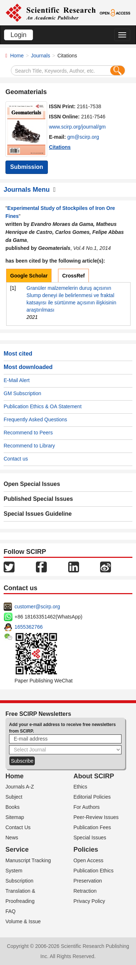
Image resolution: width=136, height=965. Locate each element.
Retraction (85, 891)
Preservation (88, 881)
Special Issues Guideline (38, 514)
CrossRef (73, 276)
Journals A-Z (19, 787)
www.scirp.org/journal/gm (77, 127)
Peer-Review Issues (96, 817)
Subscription (19, 881)
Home (17, 55)
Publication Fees (92, 827)
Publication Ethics (94, 870)
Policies (86, 849)
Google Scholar (29, 276)
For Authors (87, 807)
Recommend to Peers (28, 432)
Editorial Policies (92, 797)
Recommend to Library (29, 446)
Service (17, 849)
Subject (13, 797)
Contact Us (17, 827)
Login (18, 34)
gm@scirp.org (83, 137)
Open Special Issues (32, 484)
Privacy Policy (89, 901)
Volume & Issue (23, 921)
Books (12, 807)
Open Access (89, 860)
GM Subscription (22, 393)
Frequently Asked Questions (35, 419)
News (11, 837)
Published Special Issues (38, 499)
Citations (60, 147)
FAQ (10, 911)
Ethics (80, 787)
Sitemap (14, 817)
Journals (40, 55)
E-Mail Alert (17, 380)
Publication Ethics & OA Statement (43, 406)
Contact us (16, 459)
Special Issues (90, 837)
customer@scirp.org (37, 606)
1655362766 (29, 627)
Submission (26, 167)
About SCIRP (94, 776)
